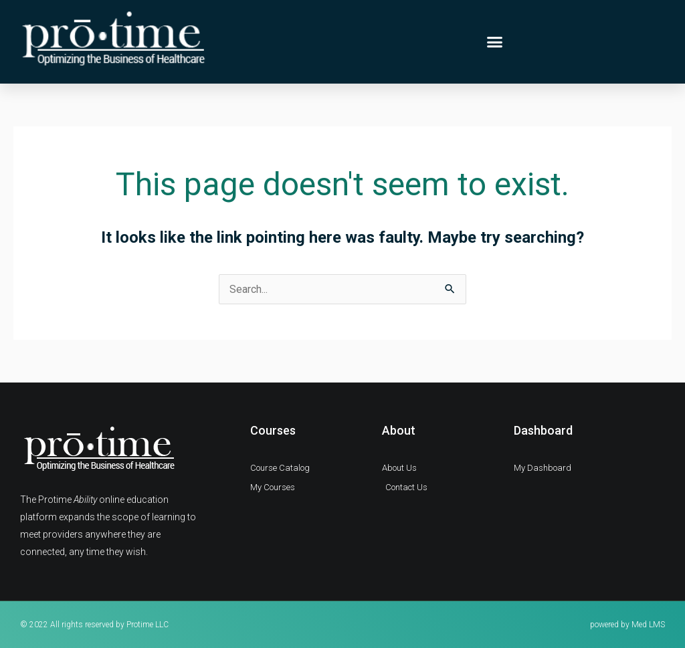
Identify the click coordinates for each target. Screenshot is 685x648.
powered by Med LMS (627, 624)
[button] (495, 42)
